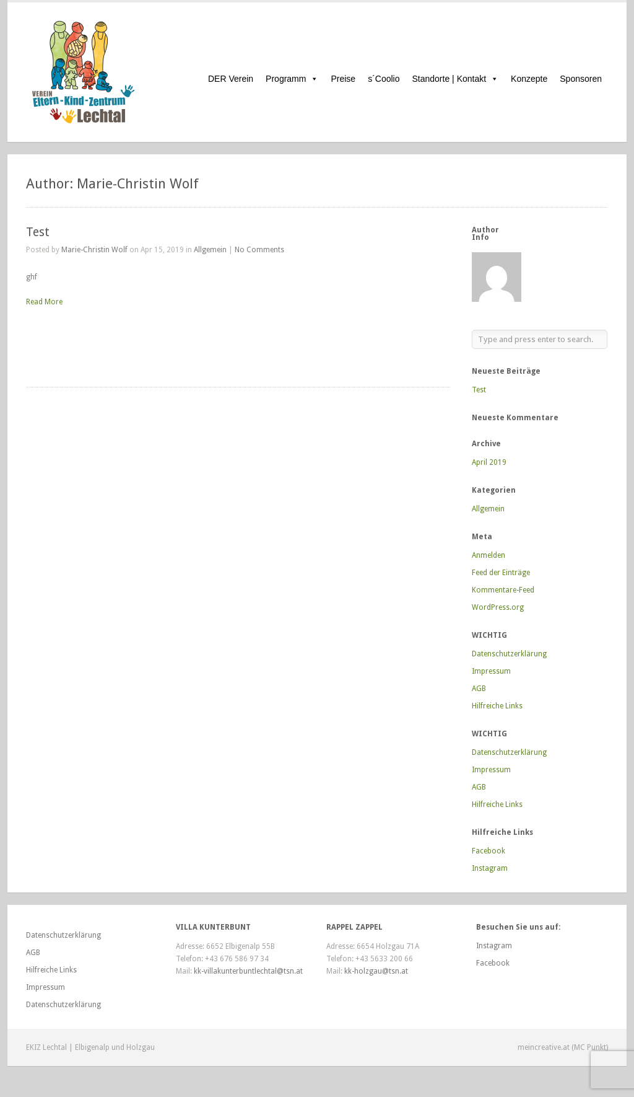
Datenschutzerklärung (509, 654)
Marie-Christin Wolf (94, 249)
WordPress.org (498, 607)
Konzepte (529, 79)
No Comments (259, 249)
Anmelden (488, 555)
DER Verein (230, 79)
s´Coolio (383, 79)
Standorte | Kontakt (455, 78)
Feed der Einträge (501, 572)
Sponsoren (581, 79)
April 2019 (489, 462)
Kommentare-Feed (503, 590)
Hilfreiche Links (497, 706)
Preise (343, 79)
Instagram (490, 868)
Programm (292, 78)
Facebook (488, 851)
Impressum (491, 671)
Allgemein (210, 249)
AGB (479, 688)
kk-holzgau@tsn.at (376, 971)
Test (38, 232)
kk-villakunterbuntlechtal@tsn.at (248, 971)
